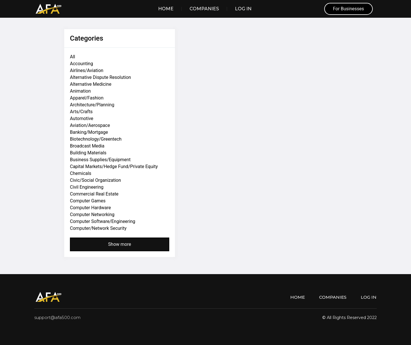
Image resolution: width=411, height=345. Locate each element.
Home (166, 8)
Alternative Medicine (90, 84)
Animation (80, 91)
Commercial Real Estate (94, 194)
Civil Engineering (87, 187)
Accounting (81, 63)
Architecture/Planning (92, 104)
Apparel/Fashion (87, 98)
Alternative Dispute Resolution (100, 77)
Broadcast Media (87, 146)
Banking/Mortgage (89, 132)
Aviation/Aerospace (90, 125)
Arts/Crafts (81, 111)
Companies (204, 8)
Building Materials (88, 152)
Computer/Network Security (98, 228)
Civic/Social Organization (95, 180)
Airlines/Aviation (86, 70)
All (72, 56)
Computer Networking (92, 214)
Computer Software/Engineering (102, 221)
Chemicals (80, 173)
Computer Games (88, 201)
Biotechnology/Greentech (96, 139)
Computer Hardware (90, 207)
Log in (243, 8)
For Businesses (348, 8)
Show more (119, 244)
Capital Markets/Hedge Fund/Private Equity (114, 166)
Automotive (81, 118)
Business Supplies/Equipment (100, 159)
